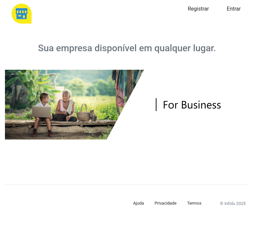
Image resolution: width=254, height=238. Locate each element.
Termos (194, 203)
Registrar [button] (198, 9)
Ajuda (138, 203)
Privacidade (165, 203)
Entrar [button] (234, 9)
